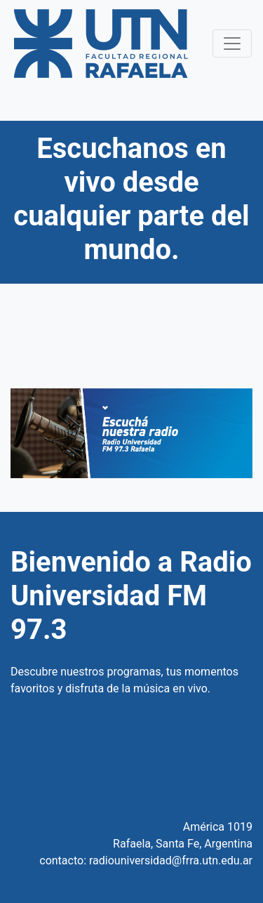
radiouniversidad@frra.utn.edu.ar (170, 860)
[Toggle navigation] (232, 43)
